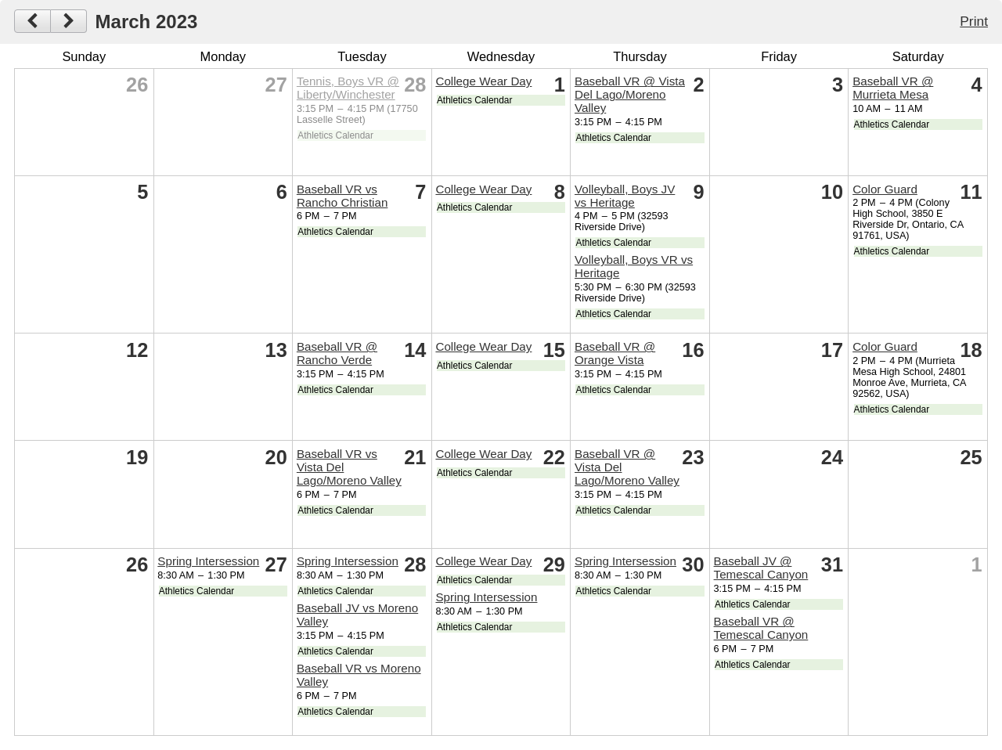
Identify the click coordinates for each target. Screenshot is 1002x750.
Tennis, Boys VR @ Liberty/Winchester (348, 87)
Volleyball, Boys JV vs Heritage (625, 195)
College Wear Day (483, 81)
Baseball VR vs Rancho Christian (342, 195)
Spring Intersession (208, 561)
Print (974, 21)
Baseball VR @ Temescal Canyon (761, 628)
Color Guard (884, 189)
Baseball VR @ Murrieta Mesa (892, 87)
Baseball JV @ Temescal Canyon (761, 567)
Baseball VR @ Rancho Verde (337, 353)
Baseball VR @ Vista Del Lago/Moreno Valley (630, 94)
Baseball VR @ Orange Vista (615, 353)
